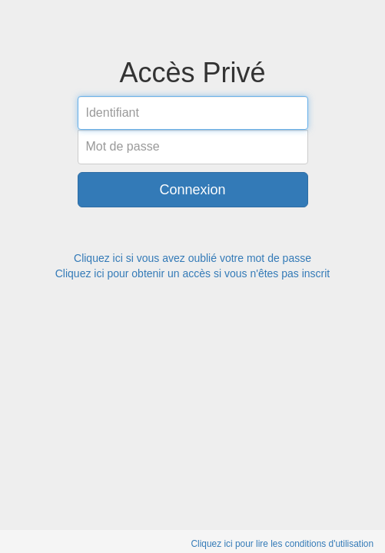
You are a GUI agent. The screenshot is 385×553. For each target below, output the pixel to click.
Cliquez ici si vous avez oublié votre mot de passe (192, 258)
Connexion (192, 189)
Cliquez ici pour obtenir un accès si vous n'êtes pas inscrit (192, 273)
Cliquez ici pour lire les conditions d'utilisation (282, 543)
